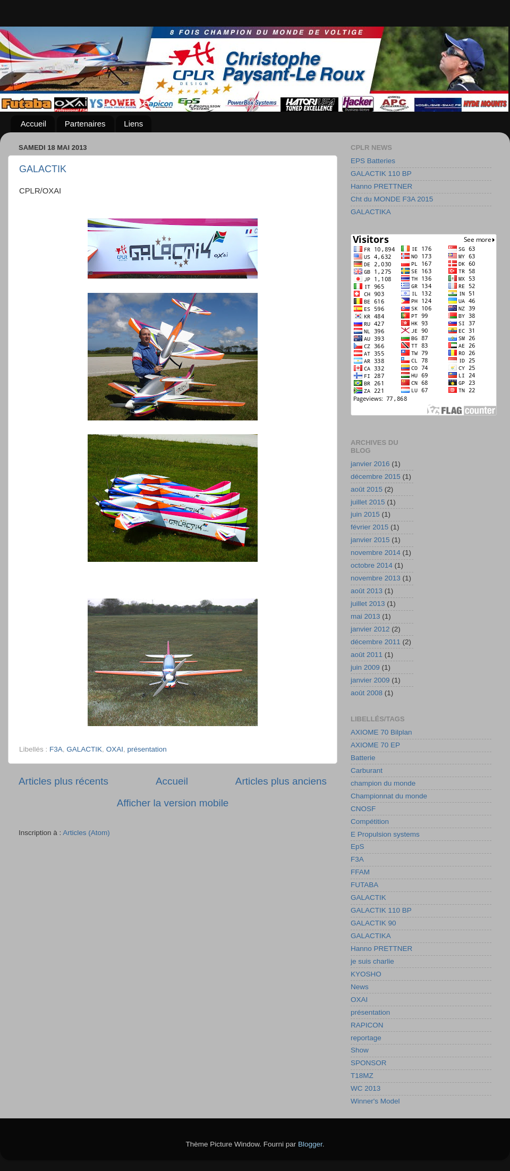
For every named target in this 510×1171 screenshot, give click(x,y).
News (360, 987)
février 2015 (369, 527)
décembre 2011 (376, 642)
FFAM (360, 872)
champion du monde (383, 783)
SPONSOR (369, 1063)
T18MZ (362, 1076)
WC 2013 (365, 1088)
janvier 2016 (370, 464)
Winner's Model (375, 1101)
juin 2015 (365, 514)
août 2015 (366, 489)
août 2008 (366, 693)
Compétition (370, 821)
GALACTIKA (371, 212)
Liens (133, 123)
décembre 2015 (376, 477)
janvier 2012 (370, 629)
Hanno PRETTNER (381, 186)
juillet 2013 (368, 604)
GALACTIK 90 (373, 923)
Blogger (310, 1144)
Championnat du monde (389, 796)
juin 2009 (365, 667)
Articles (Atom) (86, 833)
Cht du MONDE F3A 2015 (392, 199)
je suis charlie (372, 961)
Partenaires (85, 123)
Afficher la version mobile (173, 802)
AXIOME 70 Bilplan (381, 732)
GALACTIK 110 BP (381, 174)
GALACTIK (42, 169)
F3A (56, 749)
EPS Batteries (373, 161)
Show (360, 1050)
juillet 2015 (368, 502)
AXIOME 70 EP (375, 745)
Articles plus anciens (281, 781)
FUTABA (364, 885)
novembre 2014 (376, 553)
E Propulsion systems (385, 834)
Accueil (33, 123)
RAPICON (367, 1025)
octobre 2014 (372, 565)
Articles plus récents (63, 781)
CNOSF (363, 809)
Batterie (363, 758)
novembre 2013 (376, 578)
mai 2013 (365, 616)
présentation (146, 749)
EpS (357, 846)
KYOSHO (366, 974)
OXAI (114, 749)
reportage (366, 1038)
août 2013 (366, 591)
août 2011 (366, 655)
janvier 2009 (370, 680)
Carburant (366, 770)
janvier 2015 (370, 540)
